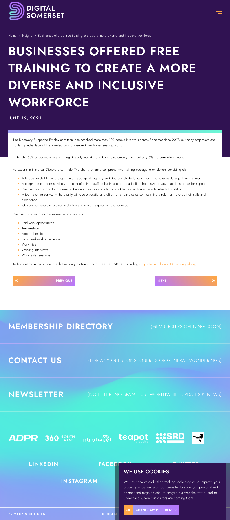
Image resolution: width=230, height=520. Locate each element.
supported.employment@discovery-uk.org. (168, 264)
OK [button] (128, 510)
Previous (64, 280)
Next (162, 280)
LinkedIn (44, 464)
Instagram (79, 481)
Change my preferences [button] (156, 510)
